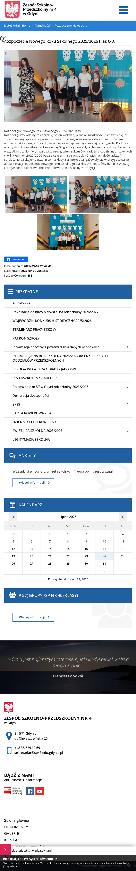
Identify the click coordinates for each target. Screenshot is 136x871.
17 (104, 549)
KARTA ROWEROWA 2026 (32, 413)
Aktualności (40, 25)
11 (122, 541)
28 (49, 563)
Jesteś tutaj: (13, 25)
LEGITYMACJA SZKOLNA (31, 439)
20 (31, 556)
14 (49, 549)
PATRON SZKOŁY (26, 338)
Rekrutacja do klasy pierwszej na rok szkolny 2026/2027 (55, 312)
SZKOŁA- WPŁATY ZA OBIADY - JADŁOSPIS (45, 369)
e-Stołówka (21, 303)
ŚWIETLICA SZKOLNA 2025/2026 (37, 430)
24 (104, 556)
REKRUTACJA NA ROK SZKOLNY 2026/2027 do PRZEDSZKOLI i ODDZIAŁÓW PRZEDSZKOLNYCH (60, 358)
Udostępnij (16, 259)
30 (86, 563)
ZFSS (16, 404)
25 (122, 556)
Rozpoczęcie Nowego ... (68, 25)
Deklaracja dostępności (30, 395)
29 (68, 563)
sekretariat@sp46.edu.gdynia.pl (28, 851)
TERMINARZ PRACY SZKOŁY (34, 329)
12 (13, 549)
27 (31, 563)
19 (13, 556)
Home (26, 25)
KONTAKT (13, 839)
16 (86, 549)
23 (86, 556)
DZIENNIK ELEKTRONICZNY (34, 422)
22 (68, 556)
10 (104, 541)
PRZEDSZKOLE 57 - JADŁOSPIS (35, 378)
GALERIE (11, 833)
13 (31, 549)
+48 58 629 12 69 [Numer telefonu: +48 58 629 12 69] (27, 747)
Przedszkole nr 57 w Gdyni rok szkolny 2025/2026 (50, 386)
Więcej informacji (34, 482)
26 (13, 563)
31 (104, 563)
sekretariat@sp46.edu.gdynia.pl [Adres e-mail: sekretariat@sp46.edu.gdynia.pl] (38, 752)
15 (68, 549)
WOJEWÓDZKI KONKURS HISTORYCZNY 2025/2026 (52, 320)
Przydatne (26, 291)
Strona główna (16, 820)
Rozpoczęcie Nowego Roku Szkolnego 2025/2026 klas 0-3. (59, 41)
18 (122, 549)
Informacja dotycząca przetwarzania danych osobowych (56, 347)
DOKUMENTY (16, 826)
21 (49, 556)
